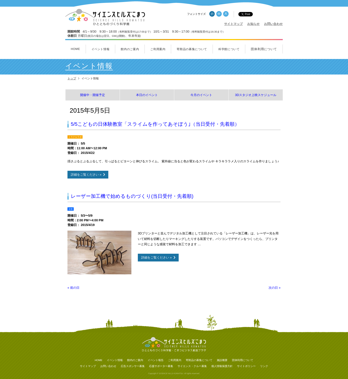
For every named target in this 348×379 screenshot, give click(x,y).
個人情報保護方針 (222, 366)
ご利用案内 (157, 49)
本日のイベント (147, 95)
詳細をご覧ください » (86, 174)
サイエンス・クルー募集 (192, 366)
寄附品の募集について (192, 49)
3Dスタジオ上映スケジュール (255, 95)
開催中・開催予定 (92, 95)
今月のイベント (201, 95)
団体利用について (264, 49)
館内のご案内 (130, 49)
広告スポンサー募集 (133, 366)
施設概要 (222, 360)
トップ (71, 78)
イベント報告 (156, 360)
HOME (75, 49)
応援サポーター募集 (161, 366)
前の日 (73, 287)
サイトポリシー (246, 366)
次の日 (275, 287)
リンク (264, 366)
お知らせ (253, 24)
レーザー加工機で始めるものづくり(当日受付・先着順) (132, 196)
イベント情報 (100, 49)
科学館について (229, 49)
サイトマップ (233, 24)
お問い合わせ (273, 24)
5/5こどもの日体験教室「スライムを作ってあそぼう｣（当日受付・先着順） (155, 124)
